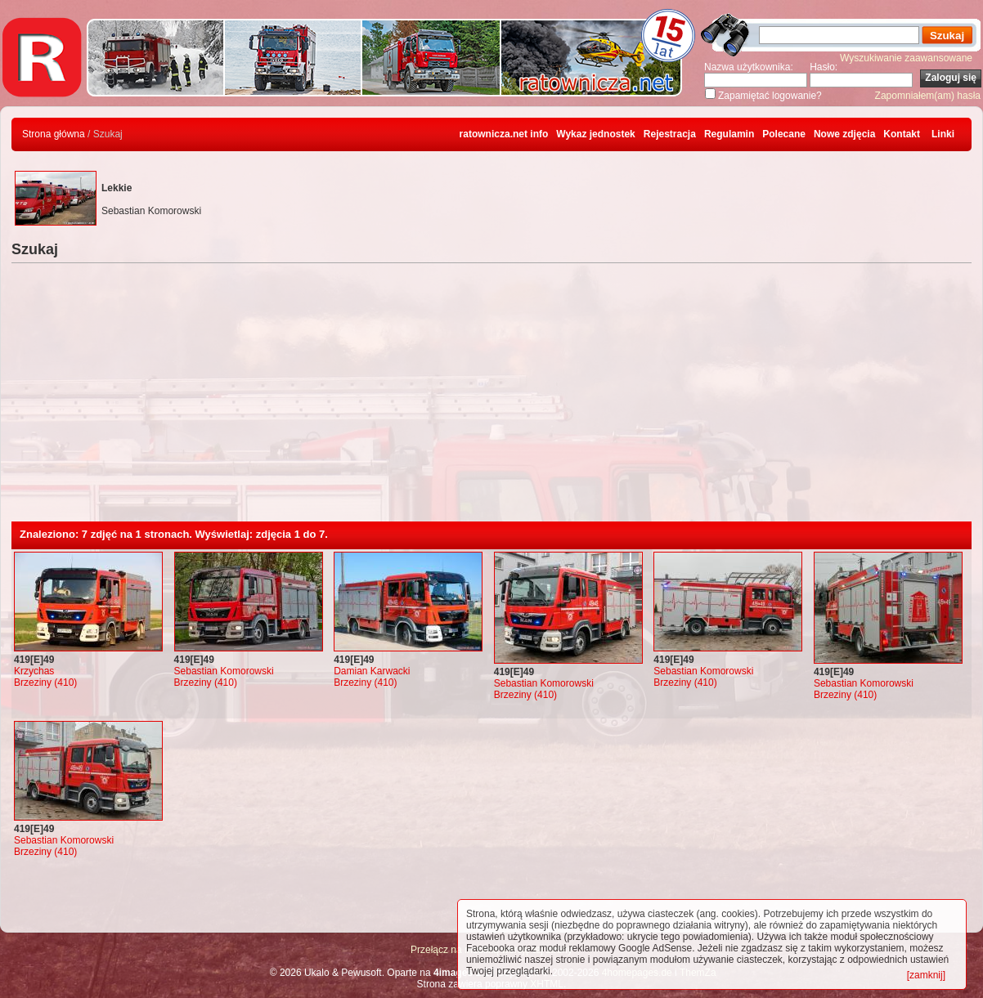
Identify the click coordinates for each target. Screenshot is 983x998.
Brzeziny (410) (45, 682)
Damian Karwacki (372, 671)
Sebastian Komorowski (224, 671)
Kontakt (901, 134)
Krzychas (34, 671)
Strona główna (53, 134)
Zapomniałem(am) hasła (928, 95)
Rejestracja (670, 134)
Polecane (784, 134)
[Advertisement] (491, 398)
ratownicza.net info (504, 134)
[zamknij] (926, 975)
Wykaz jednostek (595, 134)
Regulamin (729, 134)
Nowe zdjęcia (844, 134)
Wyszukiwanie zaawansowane (906, 58)
